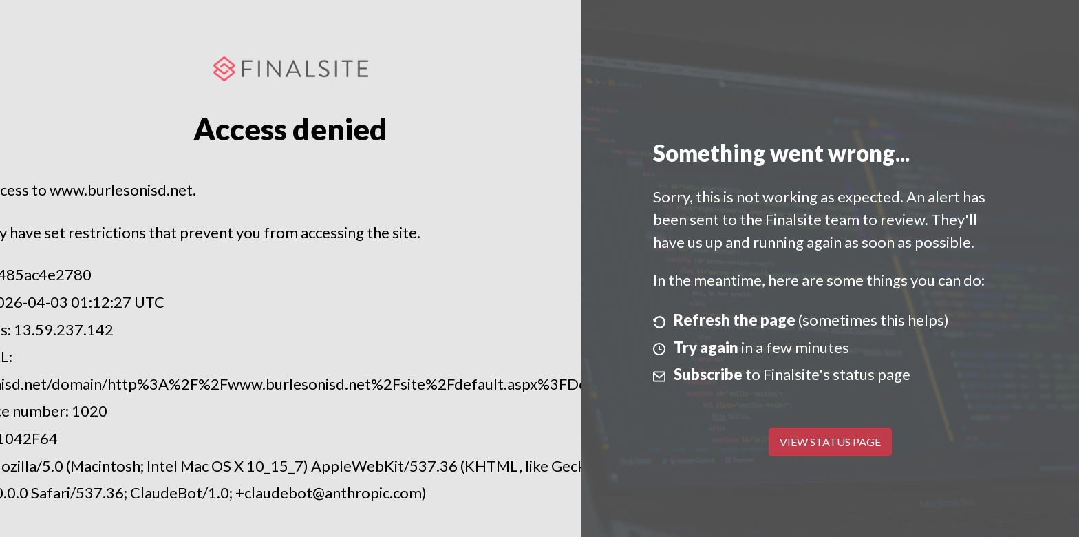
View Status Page (830, 441)
